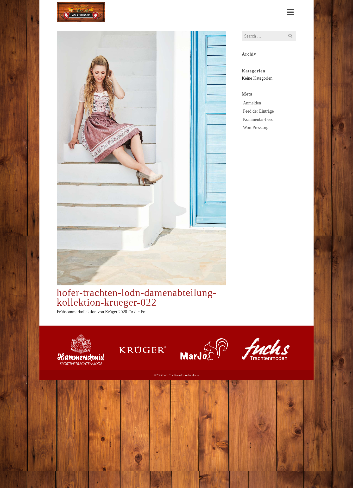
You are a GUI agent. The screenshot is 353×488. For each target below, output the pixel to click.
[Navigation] (290, 12)
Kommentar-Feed (258, 119)
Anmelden (252, 103)
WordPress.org (256, 127)
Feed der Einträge (258, 111)
